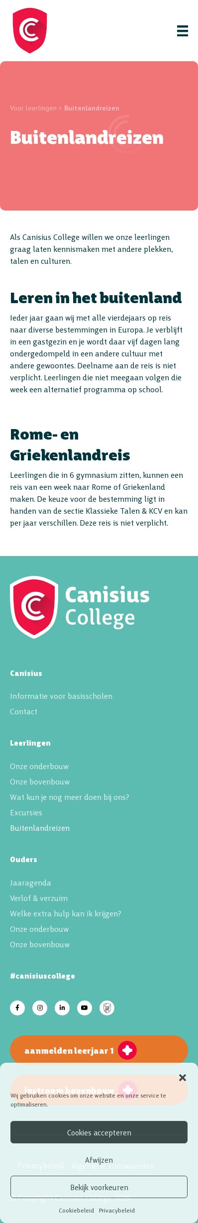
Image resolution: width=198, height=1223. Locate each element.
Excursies (26, 811)
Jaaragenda (30, 882)
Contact (23, 710)
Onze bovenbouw (40, 781)
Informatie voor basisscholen (61, 695)
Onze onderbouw (39, 765)
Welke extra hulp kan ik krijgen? (65, 912)
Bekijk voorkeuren (99, 1187)
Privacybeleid (117, 1210)
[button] (183, 1076)
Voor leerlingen (33, 108)
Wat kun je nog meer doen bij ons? (69, 796)
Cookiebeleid (76, 1210)
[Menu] (182, 30)
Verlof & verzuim (39, 897)
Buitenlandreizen (40, 827)
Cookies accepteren (99, 1132)
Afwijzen (99, 1159)
